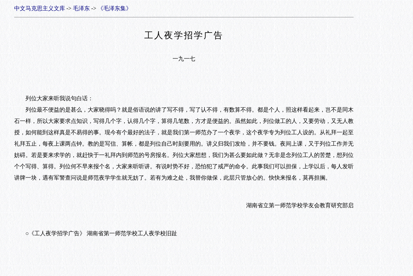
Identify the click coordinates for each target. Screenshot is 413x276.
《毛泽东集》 (115, 8)
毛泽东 (81, 8)
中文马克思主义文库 (39, 8)
